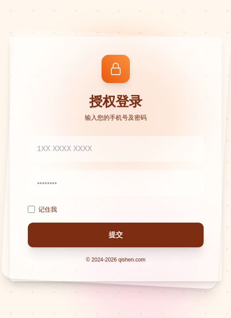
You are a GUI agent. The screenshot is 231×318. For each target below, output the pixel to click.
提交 (116, 234)
